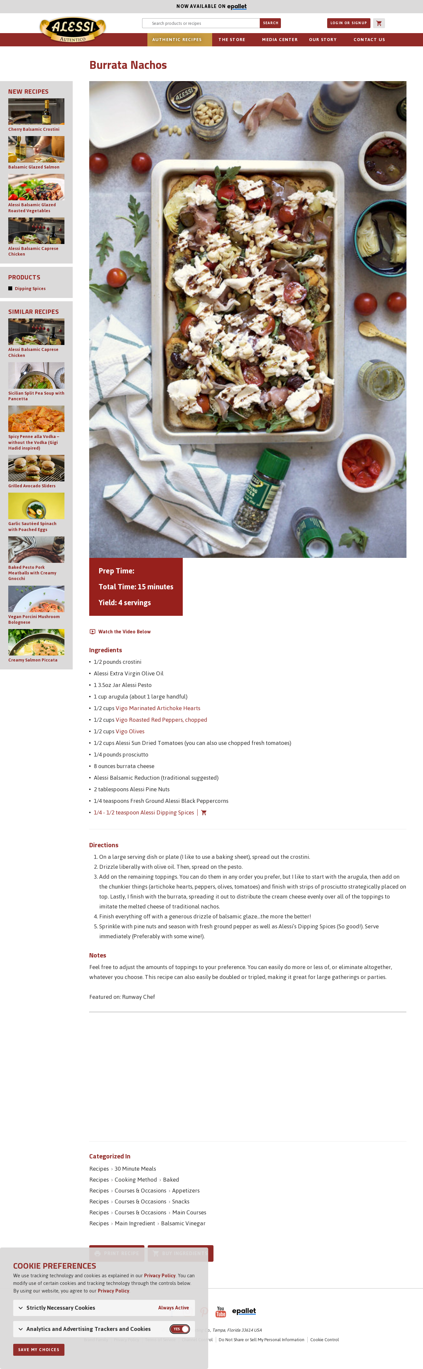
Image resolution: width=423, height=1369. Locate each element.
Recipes (99, 1168)
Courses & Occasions (140, 1190)
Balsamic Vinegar (183, 1223)
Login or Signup (348, 23)
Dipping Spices (30, 288)
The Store (231, 39)
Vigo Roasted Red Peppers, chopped (161, 719)
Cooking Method (136, 1179)
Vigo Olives (130, 731)
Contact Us (369, 39)
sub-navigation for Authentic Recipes (205, 39)
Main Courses (189, 1212)
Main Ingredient (135, 1223)
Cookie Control (324, 1340)
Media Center (279, 39)
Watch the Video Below (124, 631)
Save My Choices (38, 1350)
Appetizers (186, 1190)
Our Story (323, 39)
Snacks (180, 1201)
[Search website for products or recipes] (201, 23)
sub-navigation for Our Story (340, 39)
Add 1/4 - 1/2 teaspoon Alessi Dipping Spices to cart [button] (202, 812)
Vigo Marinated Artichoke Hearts (158, 708)
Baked (171, 1179)
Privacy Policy (159, 1275)
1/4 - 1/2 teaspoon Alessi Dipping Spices (144, 812)
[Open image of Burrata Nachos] (247, 319)
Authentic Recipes (177, 39)
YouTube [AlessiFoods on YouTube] (220, 1311)
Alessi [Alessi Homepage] (72, 30)
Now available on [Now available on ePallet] (123, 6)
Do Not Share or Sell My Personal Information (261, 1340)
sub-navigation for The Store (249, 39)
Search (271, 23)
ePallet (244, 1311)
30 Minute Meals (135, 1168)
